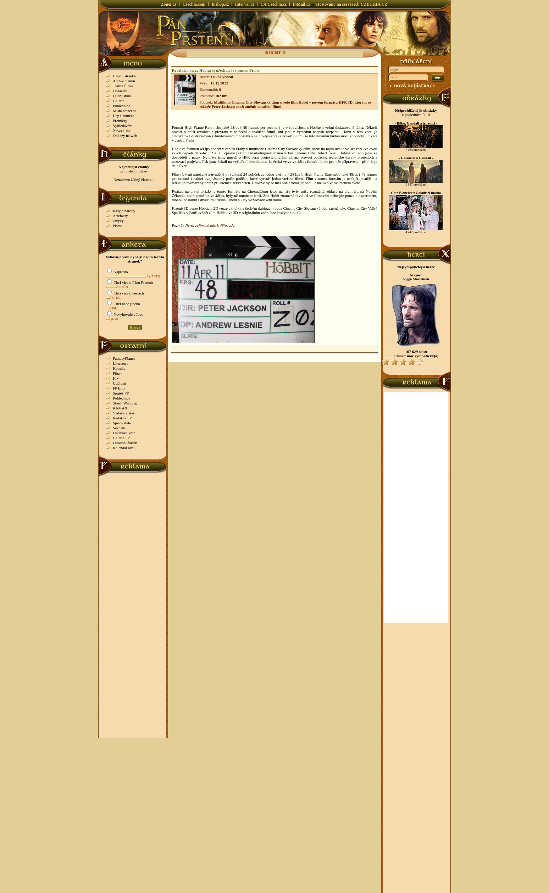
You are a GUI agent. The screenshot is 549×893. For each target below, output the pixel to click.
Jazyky (118, 221)
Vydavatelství (123, 413)
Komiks (119, 368)
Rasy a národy (124, 211)
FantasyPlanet (124, 358)
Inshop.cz (220, 4)
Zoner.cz (169, 4)
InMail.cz (301, 4)
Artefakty (120, 216)
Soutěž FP (121, 393)
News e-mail (123, 130)
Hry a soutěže (123, 116)
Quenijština (122, 96)
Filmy (117, 373)
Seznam (119, 428)
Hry (116, 378)
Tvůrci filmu (123, 86)
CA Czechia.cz (273, 4)
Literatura (120, 363)
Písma (117, 226)
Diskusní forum (125, 443)
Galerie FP (121, 438)
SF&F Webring (125, 403)
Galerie (118, 101)
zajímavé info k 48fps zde (214, 225)
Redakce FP (122, 418)
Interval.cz (244, 4)
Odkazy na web (125, 135)
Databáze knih (124, 433)
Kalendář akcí (123, 448)
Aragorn (416, 275)
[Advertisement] (133, 582)
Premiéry (120, 120)
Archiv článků (124, 81)
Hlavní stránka (124, 76)
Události (119, 383)
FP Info (118, 388)
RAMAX (120, 408)
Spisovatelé (122, 423)
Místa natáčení (124, 111)
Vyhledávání (122, 125)
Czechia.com (193, 4)
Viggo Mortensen (416, 279)
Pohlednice (121, 106)
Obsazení (120, 91)
